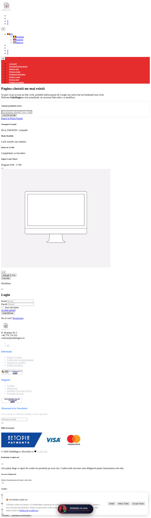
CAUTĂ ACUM (9, 115)
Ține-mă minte (12, 307)
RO (10, 34)
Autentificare (7, 313)
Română (18, 37)
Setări (111, 504)
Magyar (18, 42)
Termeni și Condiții (16, 362)
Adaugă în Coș (8, 275)
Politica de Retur (15, 365)
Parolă (4, 304)
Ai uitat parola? (8, 310)
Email (4, 301)
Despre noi (12, 388)
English (18, 39)
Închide (5, 515)
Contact (10, 385)
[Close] (2, 168)
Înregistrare (18, 318)
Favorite (5, 278)
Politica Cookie (14, 357)
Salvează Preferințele (21, 515)
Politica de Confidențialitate (20, 360)
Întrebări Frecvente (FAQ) (19, 391)
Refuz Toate (123, 504)
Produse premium (16, 82)
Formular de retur (15, 393)
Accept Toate (138, 504)
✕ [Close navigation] (3, 29)
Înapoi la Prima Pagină (12, 118)
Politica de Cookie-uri (28, 510)
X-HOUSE (42, 451)
